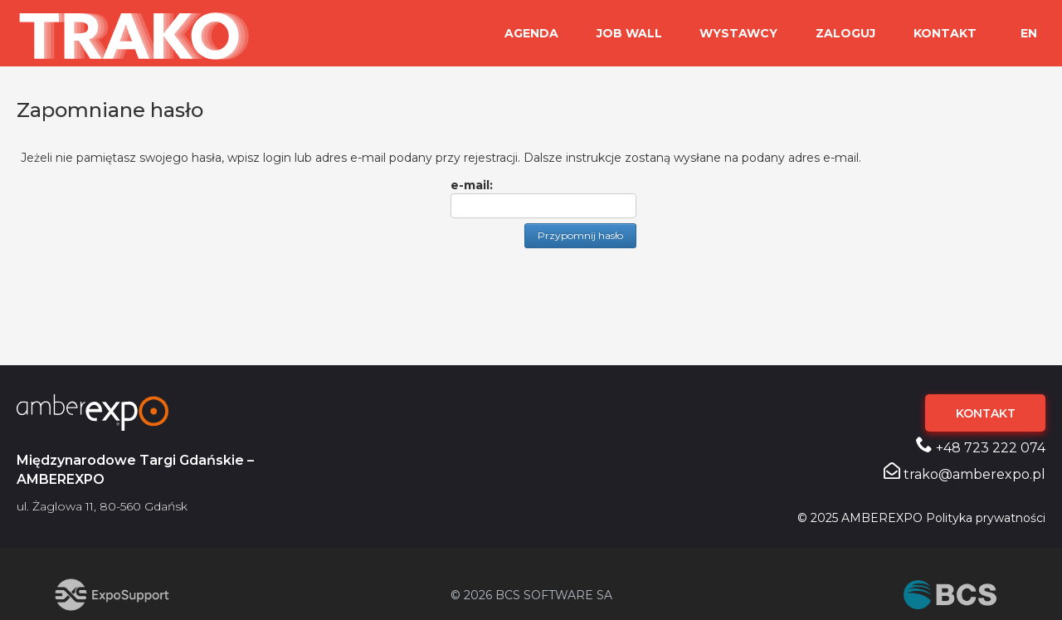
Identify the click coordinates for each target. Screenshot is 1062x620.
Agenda (553, 33)
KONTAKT (947, 33)
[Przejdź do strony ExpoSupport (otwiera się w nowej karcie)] (112, 594)
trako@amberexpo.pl (964, 472)
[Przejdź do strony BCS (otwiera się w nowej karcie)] (950, 594)
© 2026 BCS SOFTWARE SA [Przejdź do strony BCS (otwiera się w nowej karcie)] (531, 595)
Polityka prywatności (985, 517)
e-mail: (472, 185)
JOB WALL (646, 33)
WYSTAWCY (751, 33)
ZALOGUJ (853, 33)
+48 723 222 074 (980, 446)
